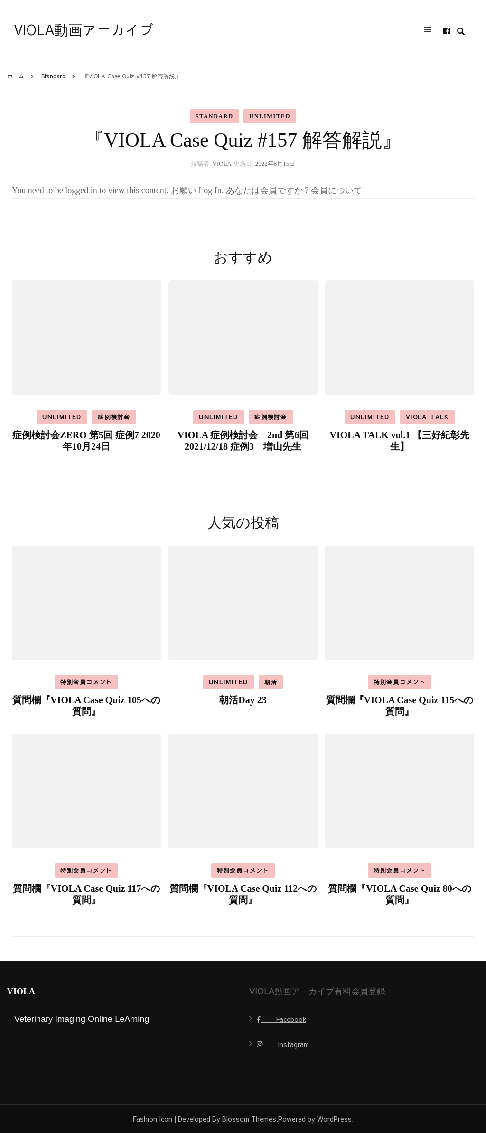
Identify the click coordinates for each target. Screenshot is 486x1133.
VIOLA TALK (427, 417)
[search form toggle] (461, 32)
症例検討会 (114, 417)
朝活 (271, 682)
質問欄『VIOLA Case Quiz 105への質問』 (86, 706)
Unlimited (269, 116)
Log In (210, 190)
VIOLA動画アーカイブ (84, 31)
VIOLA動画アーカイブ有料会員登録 (317, 991)
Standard (215, 116)
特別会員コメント (86, 682)
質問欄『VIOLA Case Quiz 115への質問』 (400, 706)
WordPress (334, 1119)
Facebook (281, 1019)
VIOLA (222, 163)
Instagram (283, 1044)
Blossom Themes (249, 1119)
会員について (336, 190)
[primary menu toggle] (430, 31)
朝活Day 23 (242, 700)
